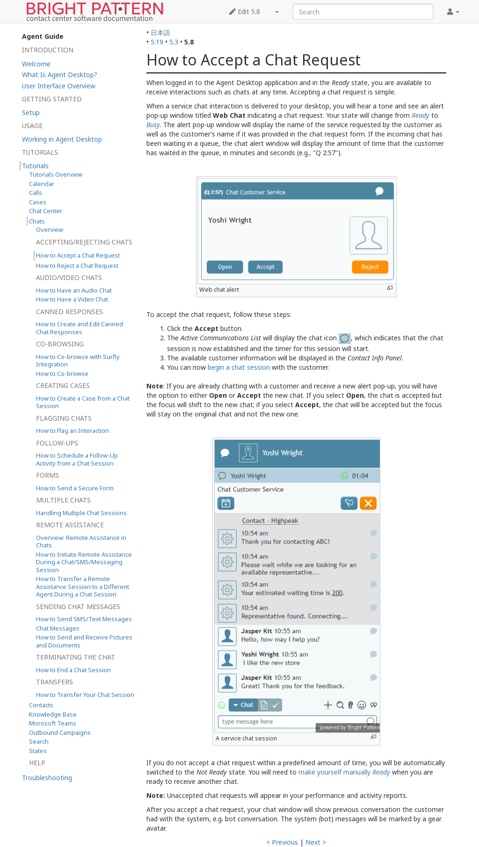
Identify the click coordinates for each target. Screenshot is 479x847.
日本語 (160, 32)
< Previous (282, 842)
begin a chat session (239, 367)
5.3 (173, 41)
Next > (315, 842)
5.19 (157, 41)
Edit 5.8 (244, 11)
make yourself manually (344, 772)
